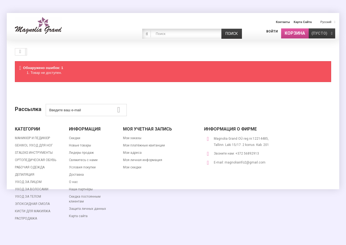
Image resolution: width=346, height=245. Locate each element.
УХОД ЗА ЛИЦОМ (28, 182)
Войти (272, 31)
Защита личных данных (87, 209)
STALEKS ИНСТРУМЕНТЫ (34, 153)
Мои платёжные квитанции (144, 145)
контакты (283, 22)
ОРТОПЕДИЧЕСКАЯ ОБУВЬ (35, 160)
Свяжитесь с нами (83, 160)
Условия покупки (82, 167)
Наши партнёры (81, 189)
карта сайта (303, 22)
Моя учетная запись (147, 129)
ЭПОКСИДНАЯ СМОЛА (32, 204)
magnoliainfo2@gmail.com (245, 162)
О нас (73, 182)
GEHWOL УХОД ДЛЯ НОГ (34, 145)
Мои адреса (132, 153)
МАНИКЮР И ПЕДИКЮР (32, 138)
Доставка (76, 175)
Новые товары (80, 145)
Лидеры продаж (81, 153)
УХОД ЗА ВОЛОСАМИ (31, 189)
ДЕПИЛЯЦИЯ (24, 175)
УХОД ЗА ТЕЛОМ (28, 196)
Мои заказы (132, 138)
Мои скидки (132, 167)
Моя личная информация (142, 160)
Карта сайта (78, 216)
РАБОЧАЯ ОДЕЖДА (30, 167)
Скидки (74, 138)
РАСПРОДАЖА (26, 218)
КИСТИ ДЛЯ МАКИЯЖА (32, 211)
